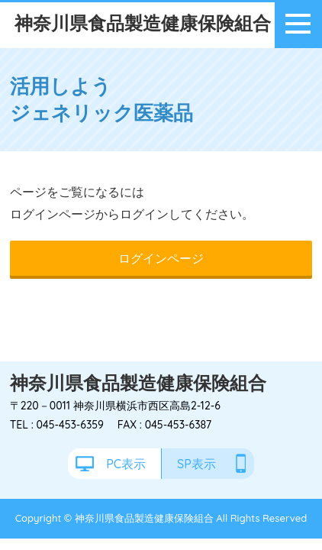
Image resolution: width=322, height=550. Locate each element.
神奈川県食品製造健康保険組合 (142, 22)
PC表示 (126, 463)
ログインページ (161, 258)
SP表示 (196, 463)
